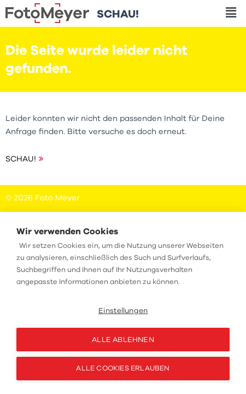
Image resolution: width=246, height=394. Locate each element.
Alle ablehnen (123, 339)
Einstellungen (123, 310)
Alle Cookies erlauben (122, 368)
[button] (231, 13)
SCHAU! (20, 158)
